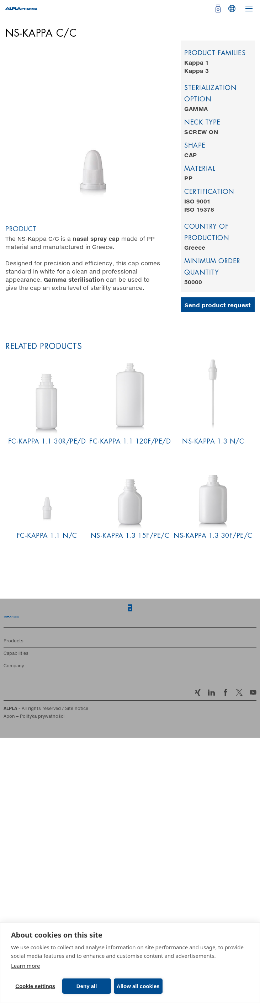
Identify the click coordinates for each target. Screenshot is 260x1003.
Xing (197, 692)
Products (13, 641)
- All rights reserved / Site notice (46, 709)
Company (14, 666)
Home (12, 618)
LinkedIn (211, 692)
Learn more (25, 965)
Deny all (86, 986)
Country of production (206, 233)
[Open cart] (217, 8)
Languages (232, 8)
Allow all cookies (138, 986)
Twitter (239, 692)
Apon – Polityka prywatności (34, 717)
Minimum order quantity (212, 267)
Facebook (225, 692)
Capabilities (16, 654)
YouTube (253, 692)
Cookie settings (35, 986)
